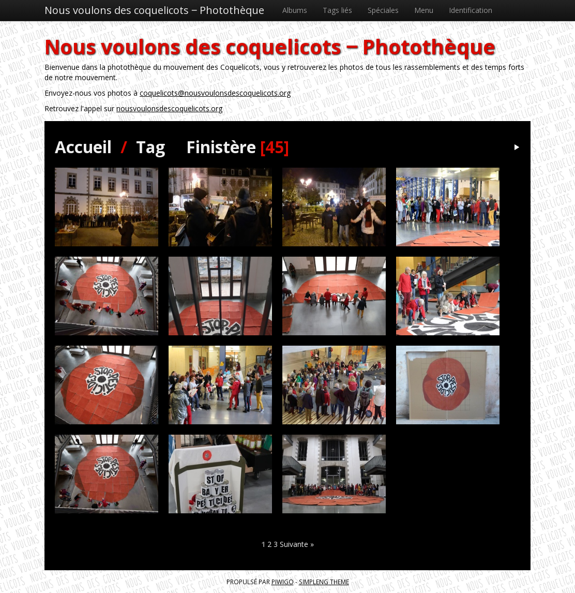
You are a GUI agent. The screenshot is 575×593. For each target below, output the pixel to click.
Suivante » (297, 544)
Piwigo (282, 581)
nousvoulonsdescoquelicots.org (169, 108)
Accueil (83, 147)
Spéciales (383, 10)
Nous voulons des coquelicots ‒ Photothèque (154, 10)
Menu (423, 10)
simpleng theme (324, 581)
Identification (470, 10)
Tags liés (337, 10)
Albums (294, 10)
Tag (150, 147)
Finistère (221, 147)
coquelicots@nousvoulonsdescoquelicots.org (215, 93)
